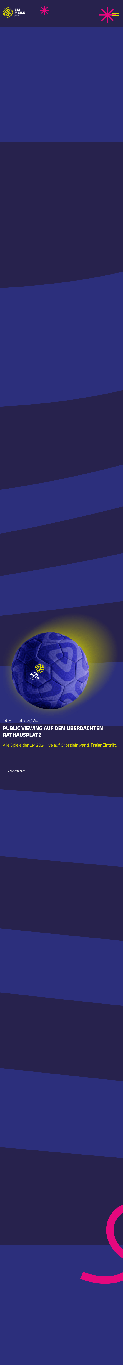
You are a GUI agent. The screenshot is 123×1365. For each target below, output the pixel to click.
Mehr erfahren (16, 771)
